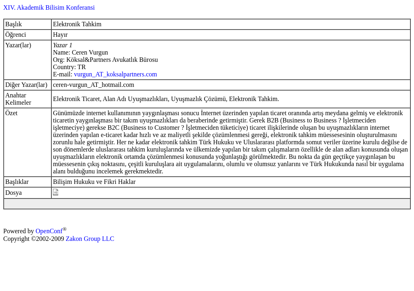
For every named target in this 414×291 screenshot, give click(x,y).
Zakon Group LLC (89, 238)
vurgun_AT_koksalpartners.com (115, 74)
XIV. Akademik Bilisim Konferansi (49, 7)
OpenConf (49, 231)
